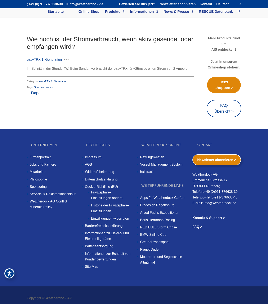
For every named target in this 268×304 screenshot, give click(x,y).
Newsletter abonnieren (178, 4)
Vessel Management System (161, 164)
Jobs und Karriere (43, 164)
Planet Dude (149, 249)
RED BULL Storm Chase (158, 227)
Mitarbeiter (38, 172)
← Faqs (33, 93)
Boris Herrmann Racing (157, 220)
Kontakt (206, 4)
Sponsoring (38, 186)
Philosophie (38, 179)
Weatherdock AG (58, 298)
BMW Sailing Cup (153, 234)
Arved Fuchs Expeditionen (159, 212)
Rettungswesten (152, 157)
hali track (146, 172)
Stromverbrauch (43, 87)
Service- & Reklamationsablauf (53, 194)
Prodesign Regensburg (157, 205)
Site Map (91, 266)
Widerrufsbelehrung (99, 172)
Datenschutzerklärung (101, 179)
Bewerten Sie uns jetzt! (137, 4)
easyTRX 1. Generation (44, 59)
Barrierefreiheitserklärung (104, 226)
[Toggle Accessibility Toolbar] (9, 273)
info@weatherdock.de (220, 203)
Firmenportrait (40, 157)
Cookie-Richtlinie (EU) (101, 186)
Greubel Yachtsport (154, 242)
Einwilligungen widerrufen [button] (110, 218)
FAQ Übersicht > (224, 108)
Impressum (93, 157)
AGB (88, 164)
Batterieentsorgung (99, 246)
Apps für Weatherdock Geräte (162, 198)
